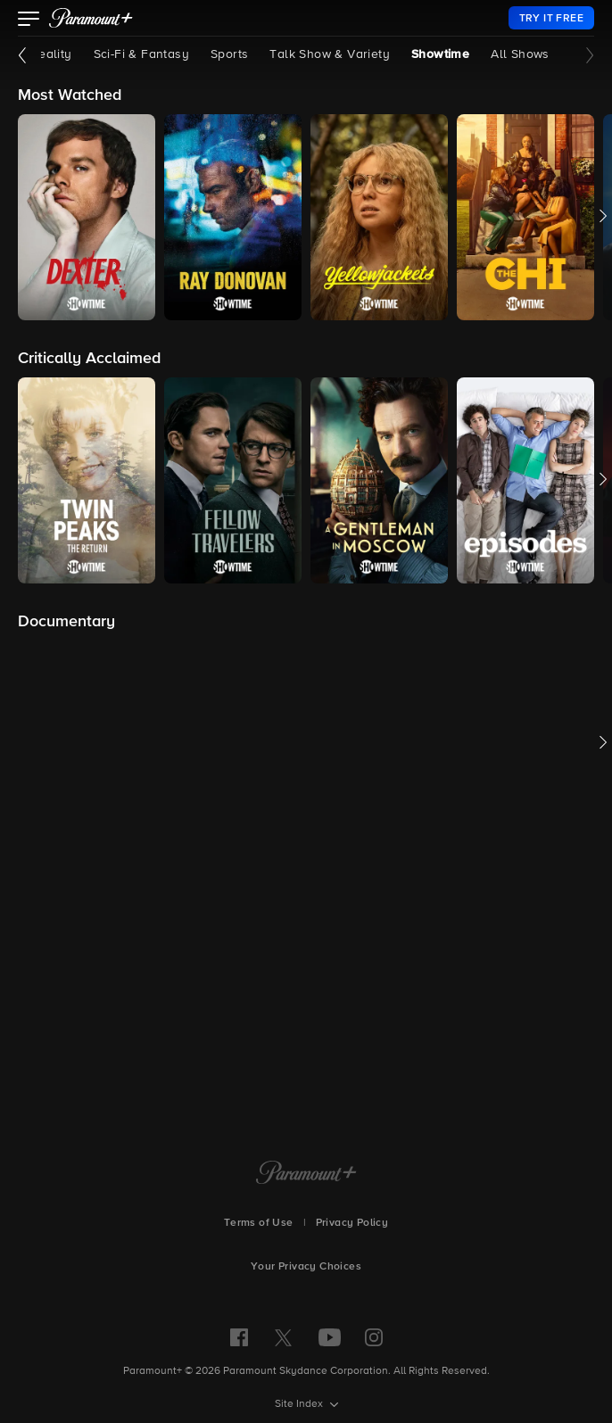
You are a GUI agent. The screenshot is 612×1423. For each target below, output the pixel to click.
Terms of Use (259, 1223)
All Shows (520, 54)
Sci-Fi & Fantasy (141, 54)
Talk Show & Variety (329, 54)
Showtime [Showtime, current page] (440, 54)
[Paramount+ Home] (306, 1174)
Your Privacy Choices (306, 1267)
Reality (51, 54)
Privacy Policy (352, 1223)
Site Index (300, 1404)
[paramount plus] (91, 18)
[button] (29, 20)
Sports (229, 54)
